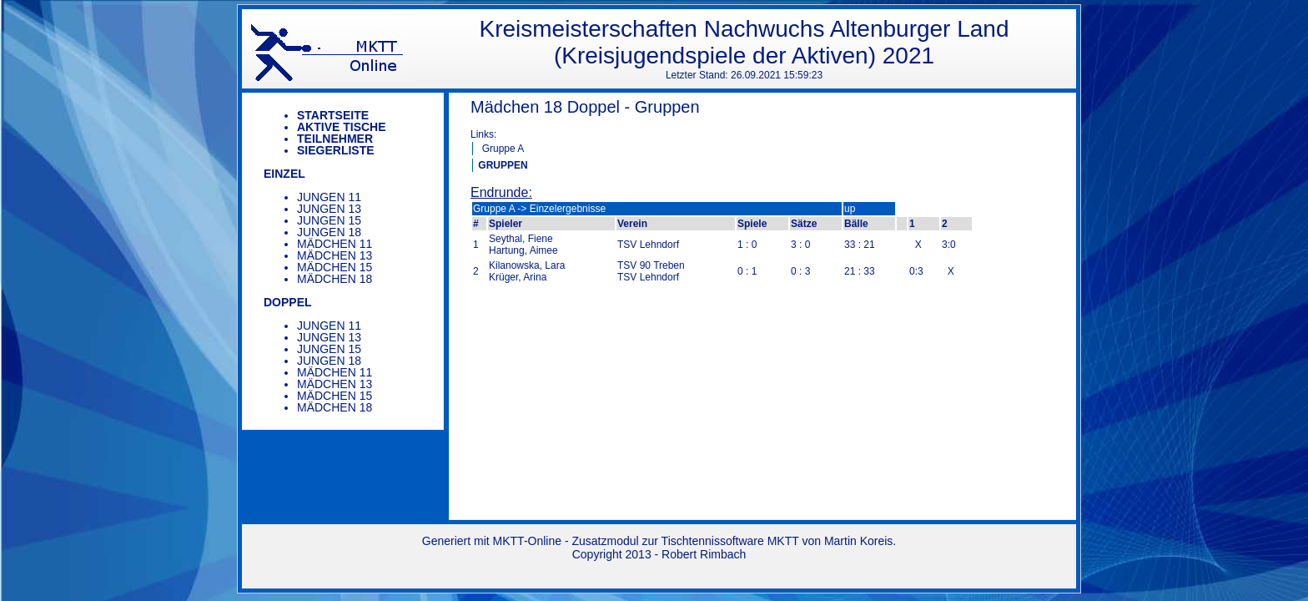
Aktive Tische (341, 127)
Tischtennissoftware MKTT (730, 541)
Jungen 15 (329, 220)
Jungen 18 (329, 232)
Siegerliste (336, 150)
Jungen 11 (329, 197)
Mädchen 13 (334, 255)
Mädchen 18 (334, 278)
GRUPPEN (502, 165)
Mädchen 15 (334, 267)
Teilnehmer (335, 138)
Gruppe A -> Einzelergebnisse (539, 209)
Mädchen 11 (334, 243)
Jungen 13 (329, 208)
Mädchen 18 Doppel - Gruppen (585, 107)
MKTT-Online (527, 541)
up (849, 209)
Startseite (333, 115)
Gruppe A (503, 148)
